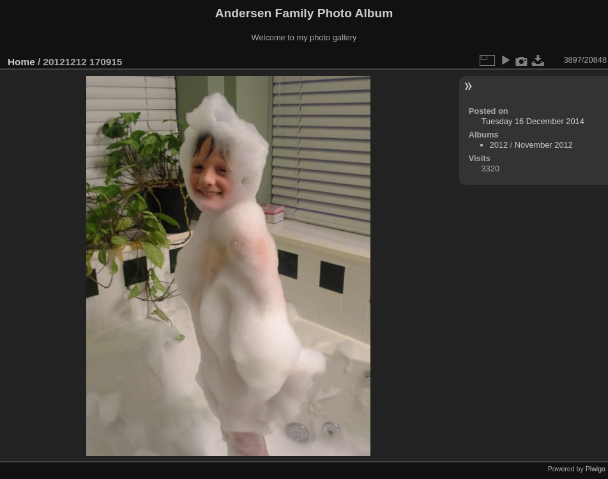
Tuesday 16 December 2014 (533, 121)
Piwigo (595, 469)
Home (21, 61)
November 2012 (544, 145)
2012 (499, 145)
